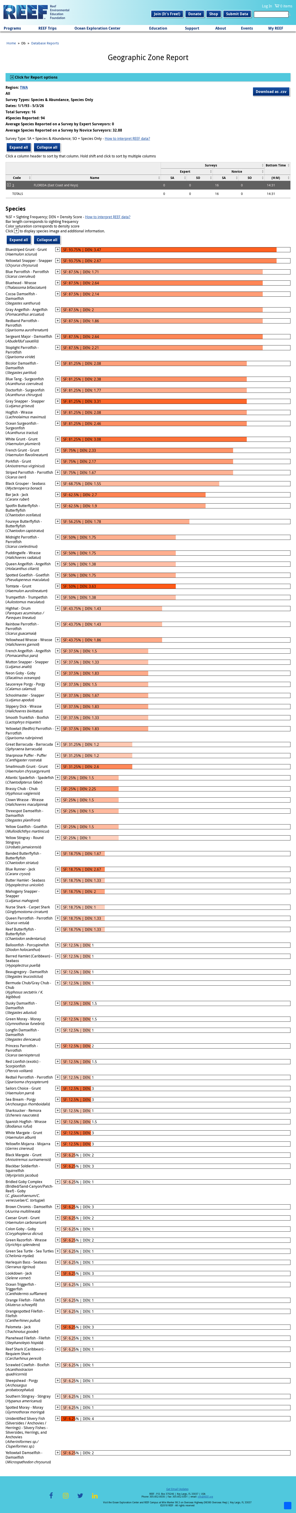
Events (247, 28)
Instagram (66, 1498)
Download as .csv (271, 91)
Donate (194, 13)
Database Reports (45, 43)
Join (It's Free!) (167, 13)
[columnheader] (213, 165)
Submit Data (237, 13)
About (220, 28)
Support (192, 28)
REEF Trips (47, 28)
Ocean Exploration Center (97, 28)
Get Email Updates (177, 1489)
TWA (24, 87)
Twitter (80, 1498)
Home (11, 43)
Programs (12, 28)
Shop (213, 13)
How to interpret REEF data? (127, 138)
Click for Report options (36, 77)
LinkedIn (95, 1498)
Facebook (51, 1498)
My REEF (275, 28)
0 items (286, 6)
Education (158, 28)
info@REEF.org (205, 1496)
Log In (267, 6)
